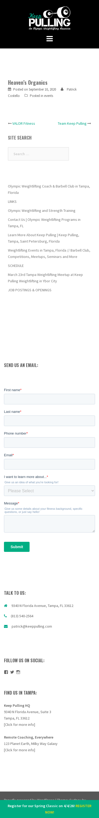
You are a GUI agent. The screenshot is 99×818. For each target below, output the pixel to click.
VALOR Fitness (23, 123)
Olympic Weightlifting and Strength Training (42, 210)
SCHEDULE (16, 265)
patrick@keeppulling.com (32, 626)
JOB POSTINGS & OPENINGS (29, 290)
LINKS (12, 201)
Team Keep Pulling (72, 123)
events (48, 95)
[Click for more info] (19, 724)
